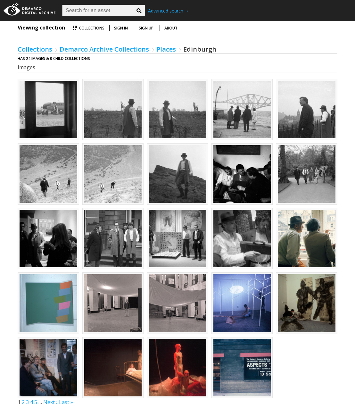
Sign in (121, 28)
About (171, 28)
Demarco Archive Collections (104, 49)
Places (166, 49)
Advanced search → (168, 11)
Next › (50, 402)
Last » (66, 402)
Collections (88, 28)
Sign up (146, 28)
